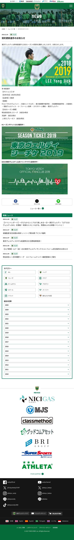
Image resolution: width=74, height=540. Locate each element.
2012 (6, 365)
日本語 (9, 521)
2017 (6, 342)
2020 (6, 328)
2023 (6, 314)
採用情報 (55, 527)
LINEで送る (58, 204)
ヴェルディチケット (40, 513)
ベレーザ (10, 278)
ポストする (37, 204)
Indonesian (63, 521)
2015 (6, 351)
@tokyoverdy (9, 499)
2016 (6, 346)
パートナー (46, 290)
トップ (14, 34)
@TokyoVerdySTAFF (11, 488)
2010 (6, 374)
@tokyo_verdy (9, 493)
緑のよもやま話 (47, 296)
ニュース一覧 (11, 29)
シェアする (16, 204)
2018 (6, 337)
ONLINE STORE (56, 513)
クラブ (44, 278)
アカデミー (46, 284)
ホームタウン (12, 284)
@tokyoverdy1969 (10, 505)
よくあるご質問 (21, 527)
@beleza (42, 499)
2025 (6, 305)
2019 (6, 333)
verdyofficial (9, 482)
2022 (6, 319)
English (19, 521)
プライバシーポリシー (45, 527)
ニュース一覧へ (35, 208)
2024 (6, 310)
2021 (6, 323)
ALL (9, 272)
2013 (6, 360)
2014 (6, 356)
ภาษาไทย (51, 521)
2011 (6, 369)
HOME (3, 29)
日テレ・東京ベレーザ (3, 5)
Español (29, 521)
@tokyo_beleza (44, 488)
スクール (10, 290)
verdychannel (44, 482)
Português (40, 521)
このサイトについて (32, 527)
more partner (35, 474)
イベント (10, 296)
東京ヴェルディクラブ (22, 513)
